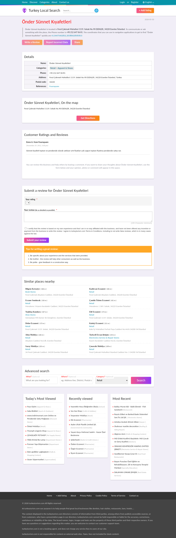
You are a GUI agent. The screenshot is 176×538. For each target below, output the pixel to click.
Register (134, 2)
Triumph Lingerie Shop (44, 431)
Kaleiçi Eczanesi (96, 323)
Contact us (64, 2)
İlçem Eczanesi (82, 453)
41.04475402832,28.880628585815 (67, 35)
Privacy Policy (86, 495)
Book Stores (30, 292)
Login (122, 2)
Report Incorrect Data (57, 42)
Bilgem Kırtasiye (32, 289)
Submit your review (36, 240)
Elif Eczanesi (95, 312)
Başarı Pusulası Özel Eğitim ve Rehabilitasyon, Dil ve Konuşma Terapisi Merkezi (131, 464)
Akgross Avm (130, 434)
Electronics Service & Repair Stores (104, 337)
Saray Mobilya (31, 346)
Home (25, 2)
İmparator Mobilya (82, 415)
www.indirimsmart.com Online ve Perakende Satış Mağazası (42, 418)
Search (141, 380)
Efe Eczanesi (81, 420)
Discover (34, 2)
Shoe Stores (30, 315)
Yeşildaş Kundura (33, 312)
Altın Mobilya (31, 335)
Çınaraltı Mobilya (97, 346)
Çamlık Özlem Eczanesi (99, 300)
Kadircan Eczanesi (97, 289)
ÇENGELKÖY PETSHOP (43, 435)
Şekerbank (84, 440)
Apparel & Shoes (65, 68)
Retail (53, 68)
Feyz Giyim (39, 406)
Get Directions (88, 118)
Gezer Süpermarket (41, 459)
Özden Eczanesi (82, 444)
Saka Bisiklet (40, 411)
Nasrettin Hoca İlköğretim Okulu (88, 406)
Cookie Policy (101, 495)
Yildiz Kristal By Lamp (44, 440)
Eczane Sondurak (33, 300)
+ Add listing (145, 10)
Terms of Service (118, 495)
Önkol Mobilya (36, 426)
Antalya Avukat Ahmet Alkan (130, 422)
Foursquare (54, 86)
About (54, 2)
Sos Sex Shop (83, 411)
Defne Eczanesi (32, 323)
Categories (44, 2)
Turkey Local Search (44, 10)
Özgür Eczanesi (82, 448)
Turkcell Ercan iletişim (99, 335)
